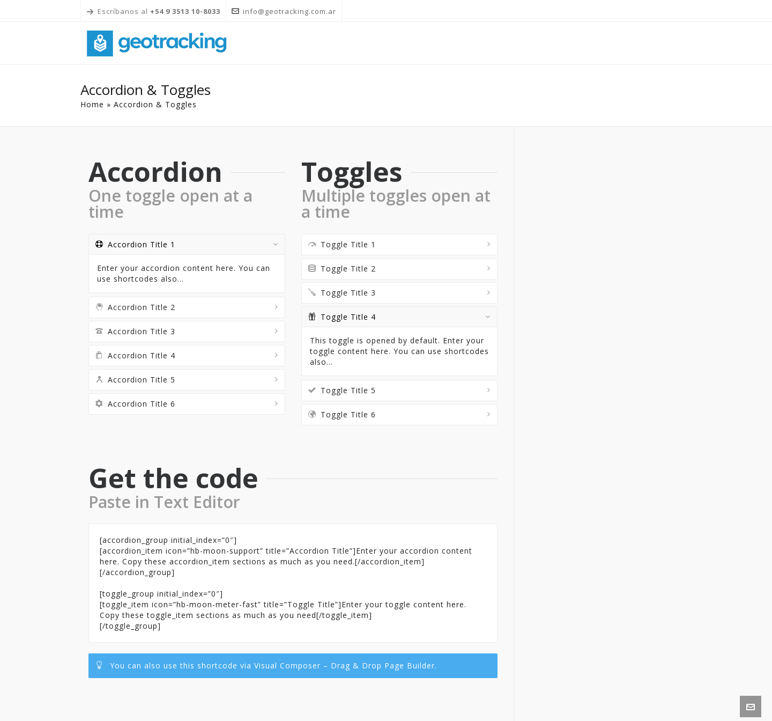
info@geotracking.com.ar (284, 11)
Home (92, 104)
